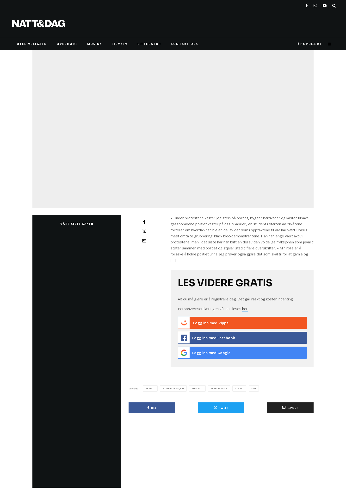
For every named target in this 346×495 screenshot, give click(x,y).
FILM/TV (120, 44)
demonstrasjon (174, 388)
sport (240, 388)
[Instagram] (315, 4)
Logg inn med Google (204, 352)
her (245, 308)
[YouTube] (324, 4)
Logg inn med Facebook (206, 337)
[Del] (144, 222)
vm (254, 388)
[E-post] (144, 241)
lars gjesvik (219, 388)
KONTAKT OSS (184, 44)
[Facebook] (307, 4)
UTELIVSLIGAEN (32, 44)
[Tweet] (144, 231)
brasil (151, 388)
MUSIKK (94, 44)
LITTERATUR (149, 44)
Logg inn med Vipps (203, 323)
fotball (198, 388)
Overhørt (67, 44)
